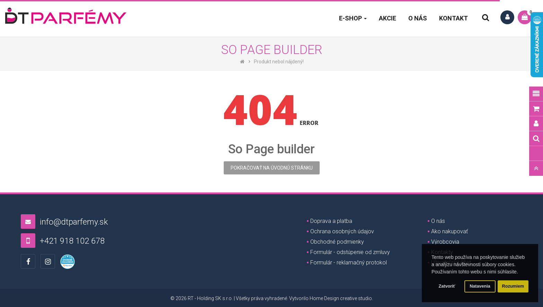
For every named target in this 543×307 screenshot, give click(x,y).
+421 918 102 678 (72, 241)
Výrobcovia (445, 241)
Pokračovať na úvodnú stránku (272, 168)
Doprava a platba (331, 221)
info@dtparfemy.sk (74, 222)
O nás (438, 221)
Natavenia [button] (480, 286)
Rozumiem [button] (513, 286)
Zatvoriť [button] (447, 286)
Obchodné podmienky (337, 241)
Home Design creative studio (341, 298)
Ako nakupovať (449, 231)
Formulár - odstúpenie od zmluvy (350, 252)
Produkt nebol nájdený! (279, 61)
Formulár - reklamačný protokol (348, 262)
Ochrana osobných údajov (342, 231)
